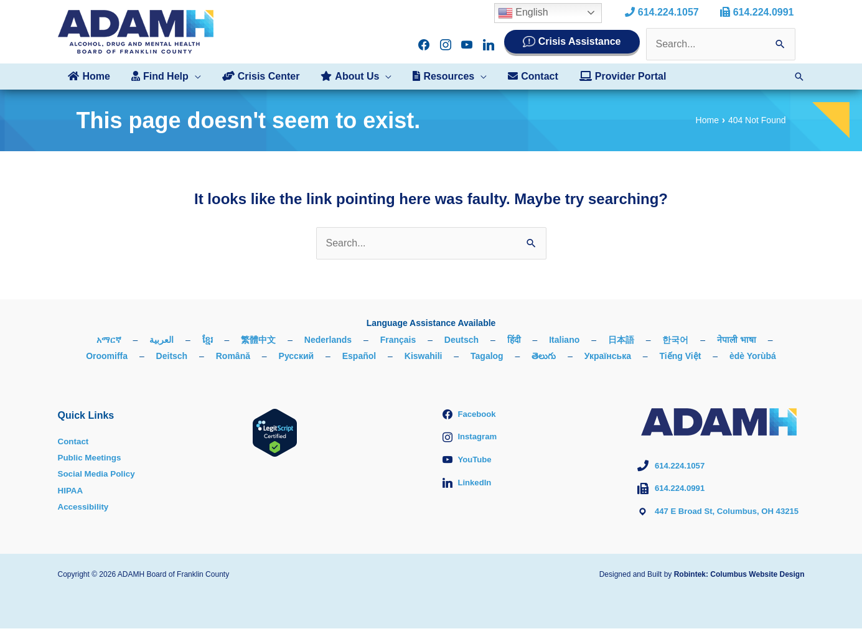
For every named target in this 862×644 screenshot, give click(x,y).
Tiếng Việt (680, 356)
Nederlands (328, 340)
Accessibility (84, 506)
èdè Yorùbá (752, 356)
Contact (74, 441)
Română (233, 356)
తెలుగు (544, 356)
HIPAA (71, 490)
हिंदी (514, 340)
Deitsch (172, 356)
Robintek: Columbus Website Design (739, 590)
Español (359, 356)
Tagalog (487, 356)
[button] (164, 76)
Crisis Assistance (579, 41)
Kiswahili (424, 356)
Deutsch (461, 340)
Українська (607, 356)
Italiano (564, 340)
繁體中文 (258, 340)
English (525, 13)
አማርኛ (108, 340)
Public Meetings (91, 457)
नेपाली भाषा (736, 340)
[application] (193, 76)
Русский (296, 356)
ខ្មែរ (207, 340)
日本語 (621, 340)
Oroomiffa (107, 356)
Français (398, 340)
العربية (161, 340)
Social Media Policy (98, 473)
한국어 (675, 340)
